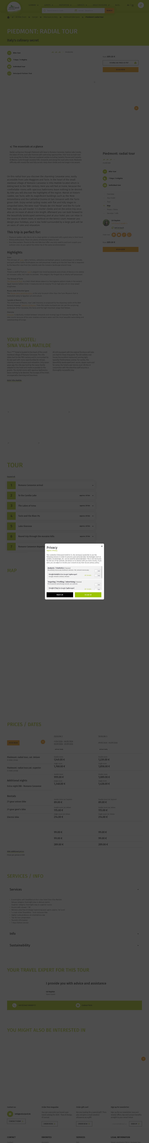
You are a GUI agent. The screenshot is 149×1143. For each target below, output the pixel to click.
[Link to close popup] (101, 547)
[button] (96, 571)
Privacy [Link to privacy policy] (55, 550)
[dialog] (74, 571)
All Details (88, 575)
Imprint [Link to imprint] (49, 550)
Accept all (88, 595)
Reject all (60, 595)
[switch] (97, 570)
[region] (74, 578)
